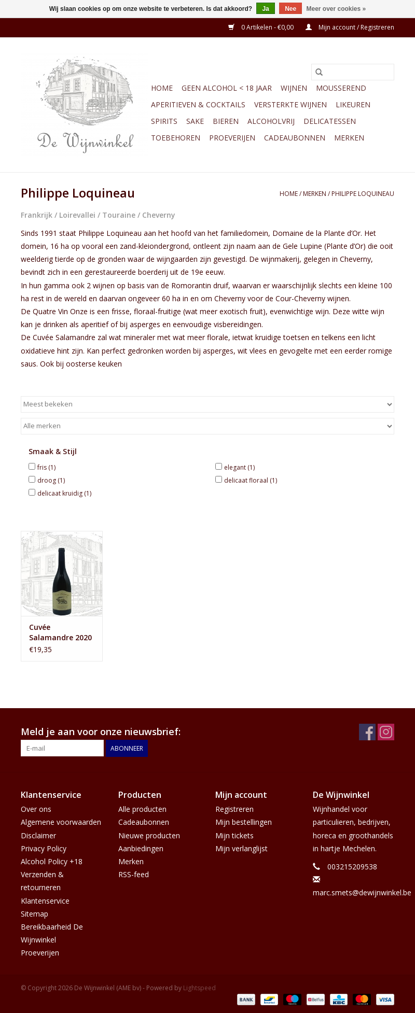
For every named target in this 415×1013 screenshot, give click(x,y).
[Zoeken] (352, 72)
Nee (290, 8)
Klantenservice (45, 901)
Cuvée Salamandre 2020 (60, 632)
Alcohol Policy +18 (51, 861)
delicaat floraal (250, 480)
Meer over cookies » (336, 8)
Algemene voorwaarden (61, 822)
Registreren (234, 809)
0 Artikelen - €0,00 (261, 27)
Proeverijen (232, 138)
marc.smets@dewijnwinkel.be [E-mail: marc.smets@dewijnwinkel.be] (362, 892)
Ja (265, 8)
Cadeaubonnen (294, 138)
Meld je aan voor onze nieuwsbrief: (101, 731)
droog (51, 480)
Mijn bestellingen (243, 822)
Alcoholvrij (271, 121)
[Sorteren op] (207, 404)
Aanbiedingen (140, 848)
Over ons (36, 809)
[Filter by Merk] (207, 426)
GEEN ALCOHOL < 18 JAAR (227, 88)
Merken (349, 138)
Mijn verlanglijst (241, 848)
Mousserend (341, 88)
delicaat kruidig (64, 493)
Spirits (164, 121)
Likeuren (353, 104)
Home (162, 88)
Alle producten (142, 809)
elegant (239, 467)
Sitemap (34, 914)
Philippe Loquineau (362, 193)
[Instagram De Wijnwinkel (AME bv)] (386, 732)
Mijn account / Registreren (350, 27)
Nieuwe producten (149, 835)
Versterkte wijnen (290, 104)
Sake (195, 121)
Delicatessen (329, 121)
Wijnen (294, 88)
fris (46, 467)
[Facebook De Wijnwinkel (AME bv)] (367, 732)
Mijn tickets (234, 835)
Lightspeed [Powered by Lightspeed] (199, 987)
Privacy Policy (43, 848)
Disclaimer (38, 835)
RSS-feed (133, 874)
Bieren (226, 121)
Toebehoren (175, 138)
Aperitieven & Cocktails (198, 104)
